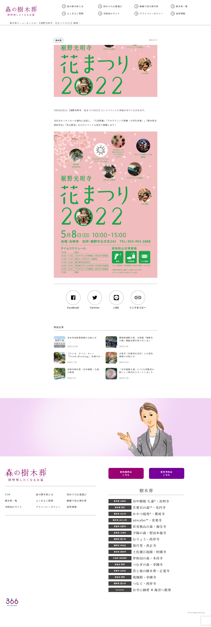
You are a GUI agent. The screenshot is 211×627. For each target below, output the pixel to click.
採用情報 (180, 13)
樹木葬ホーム (17, 23)
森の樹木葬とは (75, 6)
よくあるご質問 (75, 13)
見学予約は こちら (167, 473)
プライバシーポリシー (151, 13)
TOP (7, 494)
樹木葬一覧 (182, 6)
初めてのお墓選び (112, 6)
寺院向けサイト (111, 13)
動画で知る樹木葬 (149, 6)
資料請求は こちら (126, 473)
